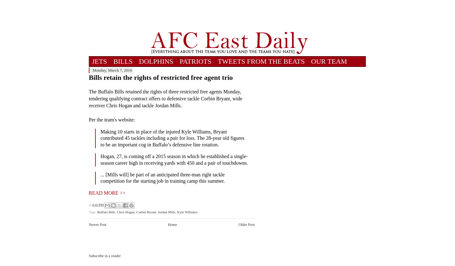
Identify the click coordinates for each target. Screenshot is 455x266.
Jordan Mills (166, 212)
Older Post (247, 224)
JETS (99, 61)
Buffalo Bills (106, 212)
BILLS (123, 61)
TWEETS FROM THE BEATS (261, 61)
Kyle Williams (187, 212)
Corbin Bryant (146, 212)
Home (172, 224)
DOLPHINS (156, 61)
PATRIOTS (196, 61)
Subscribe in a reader (105, 256)
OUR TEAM (329, 61)
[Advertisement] (229, 16)
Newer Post (97, 224)
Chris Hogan (126, 212)
